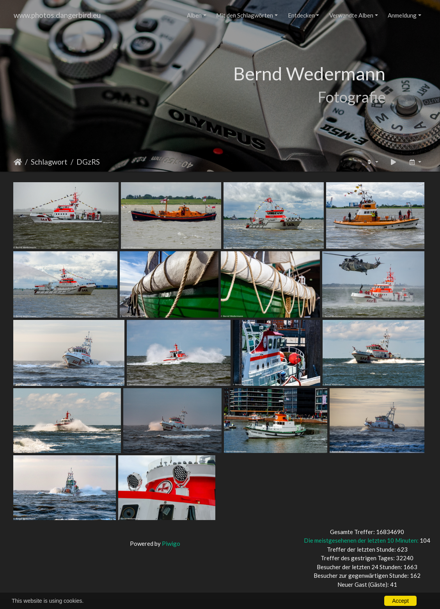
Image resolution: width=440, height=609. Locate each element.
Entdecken (301, 15)
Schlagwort (49, 161)
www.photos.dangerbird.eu (57, 15)
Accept (400, 601)
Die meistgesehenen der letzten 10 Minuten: (362, 540)
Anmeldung (402, 15)
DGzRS (88, 161)
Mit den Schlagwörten (244, 15)
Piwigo (171, 543)
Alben (194, 15)
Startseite (18, 161)
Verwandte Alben (351, 15)
